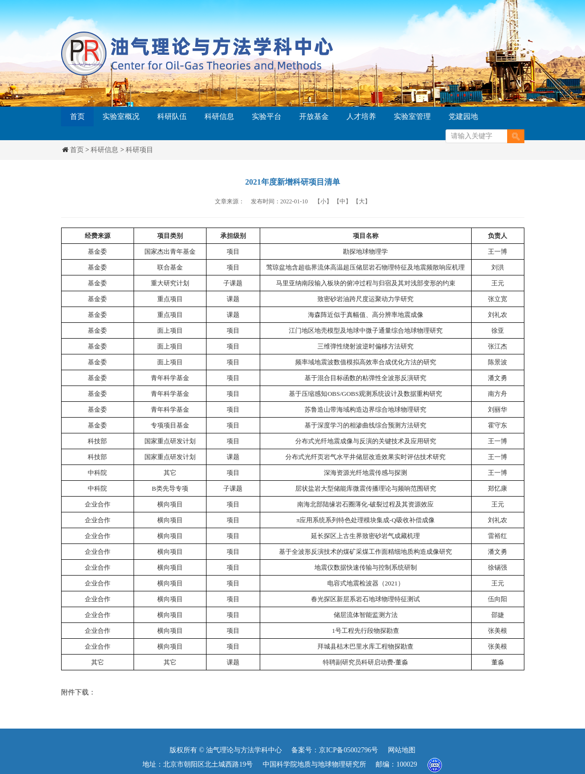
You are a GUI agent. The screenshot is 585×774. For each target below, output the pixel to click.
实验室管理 (412, 116)
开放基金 (314, 116)
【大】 (362, 201)
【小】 (323, 201)
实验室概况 (121, 116)
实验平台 (266, 116)
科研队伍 (172, 116)
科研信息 (219, 116)
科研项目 (139, 150)
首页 (77, 116)
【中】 (342, 201)
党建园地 (463, 116)
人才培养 (361, 116)
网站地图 (401, 750)
